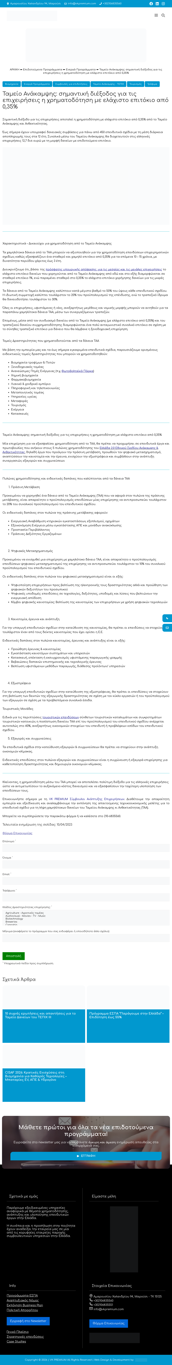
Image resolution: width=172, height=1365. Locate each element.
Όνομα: (8, 857)
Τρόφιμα (152, 84)
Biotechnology (86, 919)
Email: (7, 874)
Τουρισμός (136, 84)
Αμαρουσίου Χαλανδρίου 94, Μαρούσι (34, 3)
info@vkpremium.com (78, 3)
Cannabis (86, 925)
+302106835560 (106, 3)
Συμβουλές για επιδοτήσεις (71, 84)
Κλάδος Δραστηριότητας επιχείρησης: (27, 907)
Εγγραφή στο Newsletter (28, 1321)
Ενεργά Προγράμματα (81, 69)
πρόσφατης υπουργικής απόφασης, (104, 269)
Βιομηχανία (11, 84)
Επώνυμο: (9, 841)
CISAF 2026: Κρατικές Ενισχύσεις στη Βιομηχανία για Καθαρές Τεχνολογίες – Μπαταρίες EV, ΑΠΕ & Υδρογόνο (36, 1076)
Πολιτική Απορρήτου (22, 1310)
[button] (156, 16)
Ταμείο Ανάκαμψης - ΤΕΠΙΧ (108, 84)
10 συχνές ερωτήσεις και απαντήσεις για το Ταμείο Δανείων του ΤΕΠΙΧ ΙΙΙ (40, 1015)
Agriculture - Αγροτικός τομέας (86, 913)
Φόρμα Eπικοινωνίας (109, 1323)
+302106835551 (101, 1304)
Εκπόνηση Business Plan (25, 1305)
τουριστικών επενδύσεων (60, 717)
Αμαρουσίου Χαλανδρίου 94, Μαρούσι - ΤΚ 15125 (125, 1296)
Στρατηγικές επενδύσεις (25, 1336)
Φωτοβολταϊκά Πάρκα (77, 371)
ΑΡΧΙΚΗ (14, 69)
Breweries (86, 922)
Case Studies (16, 1341)
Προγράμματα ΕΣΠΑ (22, 1295)
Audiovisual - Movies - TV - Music (86, 916)
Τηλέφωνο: (10, 890)
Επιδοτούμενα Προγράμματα (42, 69)
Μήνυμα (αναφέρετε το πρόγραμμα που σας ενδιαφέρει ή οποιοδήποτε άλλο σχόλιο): (56, 931)
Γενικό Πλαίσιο (18, 1332)
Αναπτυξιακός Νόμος (23, 1300)
